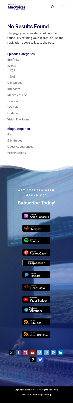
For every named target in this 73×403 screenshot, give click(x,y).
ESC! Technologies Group (38, 394)
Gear (10, 134)
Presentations (16, 153)
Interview (13, 89)
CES (12, 70)
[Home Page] (16, 7)
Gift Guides (14, 83)
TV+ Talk (12, 107)
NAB (13, 76)
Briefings (13, 60)
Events (11, 66)
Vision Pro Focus (18, 119)
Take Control (15, 101)
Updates (13, 113)
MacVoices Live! (17, 95)
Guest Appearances (20, 147)
